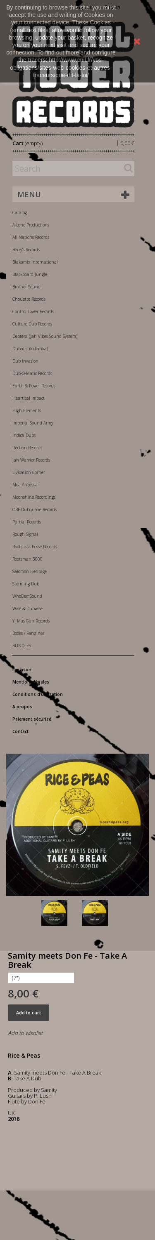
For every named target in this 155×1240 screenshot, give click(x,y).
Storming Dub (25, 584)
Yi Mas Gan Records (31, 621)
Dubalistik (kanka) (30, 348)
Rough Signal (25, 534)
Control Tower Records (33, 311)
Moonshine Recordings (33, 497)
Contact (20, 731)
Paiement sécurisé (31, 719)
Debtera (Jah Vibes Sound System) (44, 336)
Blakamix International (35, 262)
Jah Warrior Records (31, 460)
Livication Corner (28, 472)
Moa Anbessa (25, 485)
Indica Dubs (24, 435)
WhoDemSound (27, 596)
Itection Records (27, 447)
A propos (22, 707)
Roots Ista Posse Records (34, 546)
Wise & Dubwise (27, 608)
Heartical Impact (28, 398)
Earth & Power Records (33, 386)
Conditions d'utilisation (37, 694)
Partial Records (26, 522)
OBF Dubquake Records (34, 509)
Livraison (21, 669)
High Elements (26, 410)
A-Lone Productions (30, 225)
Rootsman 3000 (27, 559)
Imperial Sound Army (32, 423)
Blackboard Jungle (29, 274)
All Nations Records (30, 237)
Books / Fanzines (28, 633)
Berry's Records (26, 249)
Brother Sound (26, 287)
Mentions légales (30, 682)
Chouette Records (28, 299)
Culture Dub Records (32, 324)
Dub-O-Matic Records (32, 373)
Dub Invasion (25, 361)
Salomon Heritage (29, 571)
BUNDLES (21, 645)
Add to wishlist (25, 1033)
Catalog (19, 212)
